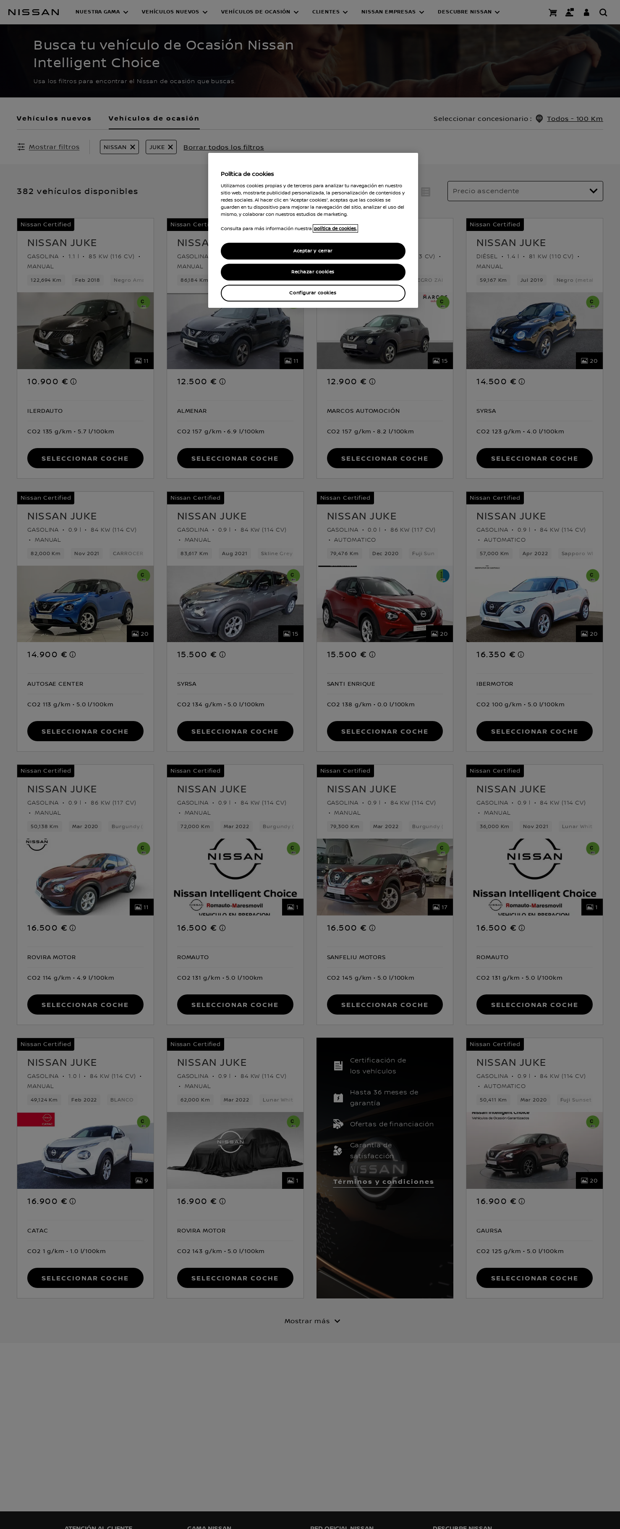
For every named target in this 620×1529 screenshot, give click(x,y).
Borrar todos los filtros (223, 147)
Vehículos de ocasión (154, 118)
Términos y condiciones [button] (383, 1181)
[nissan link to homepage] (33, 12)
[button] (102, 12)
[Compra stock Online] (552, 12)
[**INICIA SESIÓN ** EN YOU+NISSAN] (586, 12)
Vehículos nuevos (54, 118)
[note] (74, 381)
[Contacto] (569, 12)
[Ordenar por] (525, 191)
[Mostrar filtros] (48, 146)
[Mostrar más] (310, 1320)
